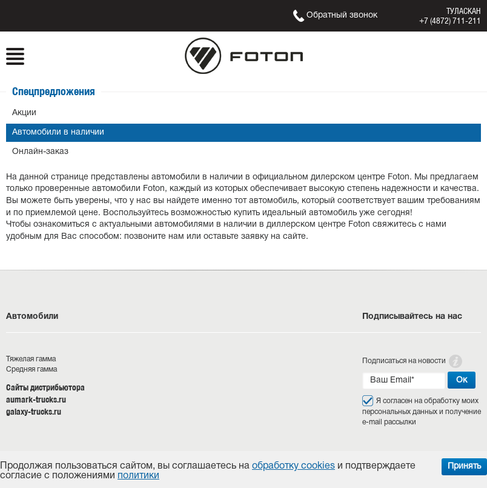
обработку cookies (293, 466)
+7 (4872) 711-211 (450, 20)
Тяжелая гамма (31, 359)
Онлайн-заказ (40, 152)
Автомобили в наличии (58, 132)
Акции (24, 113)
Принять (464, 466)
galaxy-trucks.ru (33, 411)
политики (138, 476)
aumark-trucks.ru (36, 399)
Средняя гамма (31, 369)
